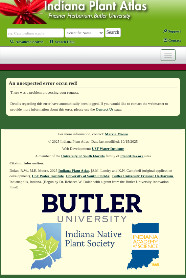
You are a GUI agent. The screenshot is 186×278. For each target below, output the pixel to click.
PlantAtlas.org (131, 156)
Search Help (62, 42)
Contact (172, 40)
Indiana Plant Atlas (73, 170)
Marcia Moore (116, 134)
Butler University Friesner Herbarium (142, 176)
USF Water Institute (108, 148)
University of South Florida (83, 156)
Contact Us (104, 109)
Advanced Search (26, 42)
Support (172, 31)
